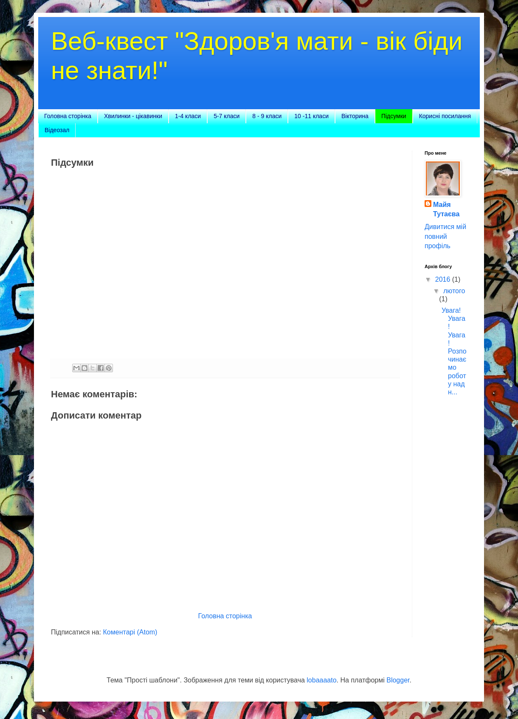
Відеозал (57, 130)
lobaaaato (321, 680)
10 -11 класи (311, 116)
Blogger (397, 680)
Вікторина (355, 116)
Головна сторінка (67, 116)
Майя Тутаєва (446, 209)
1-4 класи (188, 116)
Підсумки (393, 116)
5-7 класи (226, 116)
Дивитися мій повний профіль (445, 236)
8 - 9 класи (267, 116)
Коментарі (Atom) (130, 632)
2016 (443, 279)
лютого (454, 290)
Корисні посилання (445, 116)
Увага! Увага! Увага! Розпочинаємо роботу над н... (454, 351)
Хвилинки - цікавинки (133, 116)
